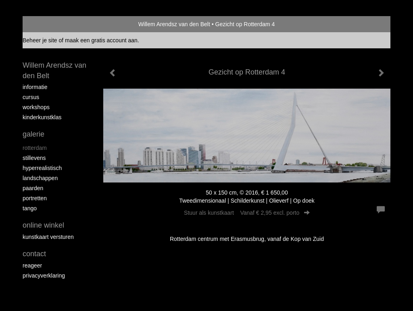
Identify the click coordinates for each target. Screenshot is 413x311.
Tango (30, 208)
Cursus (31, 97)
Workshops (36, 107)
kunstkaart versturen (48, 237)
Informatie (35, 87)
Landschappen (40, 178)
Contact (34, 254)
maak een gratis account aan (101, 40)
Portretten (35, 198)
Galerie (33, 134)
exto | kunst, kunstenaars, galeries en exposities (45, 24)
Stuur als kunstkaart (247, 212)
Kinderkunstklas (42, 117)
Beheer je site (40, 40)
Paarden (33, 188)
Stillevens (34, 158)
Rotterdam (35, 148)
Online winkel (43, 225)
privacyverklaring (44, 275)
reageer (32, 265)
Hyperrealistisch (42, 168)
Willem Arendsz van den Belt (174, 24)
